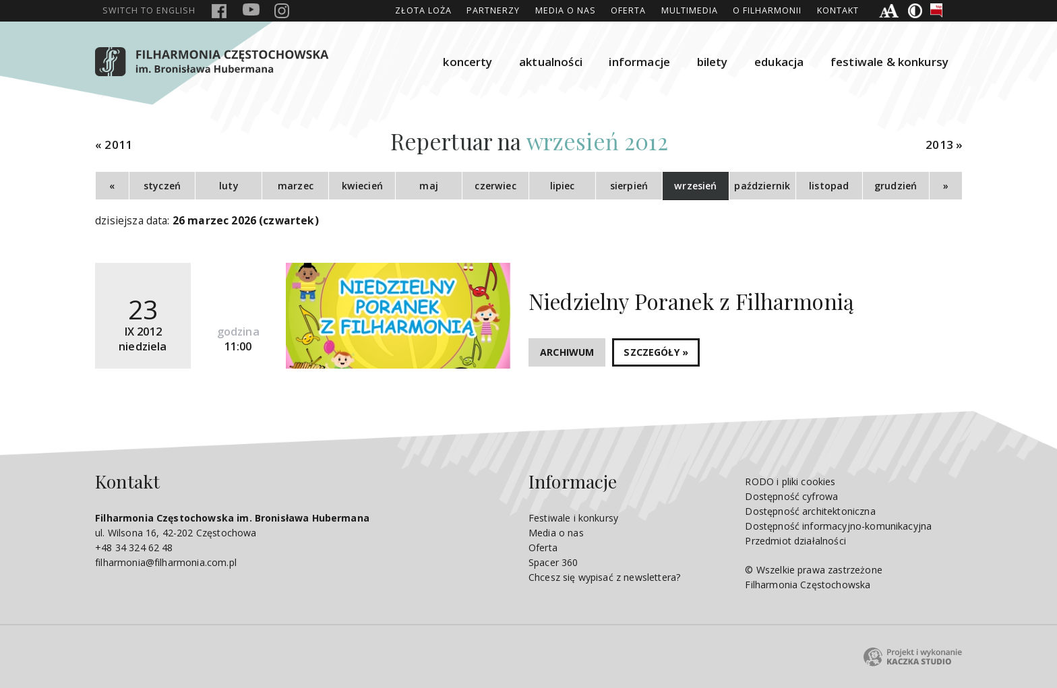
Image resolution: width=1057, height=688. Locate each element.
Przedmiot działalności (795, 540)
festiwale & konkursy (889, 61)
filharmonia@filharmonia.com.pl (166, 562)
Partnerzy (493, 10)
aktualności (550, 61)
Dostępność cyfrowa (791, 496)
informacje (639, 61)
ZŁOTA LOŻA (423, 10)
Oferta (628, 10)
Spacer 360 (553, 562)
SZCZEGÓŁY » (656, 352)
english (148, 10)
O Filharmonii (767, 10)
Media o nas (565, 10)
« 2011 (113, 144)
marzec (295, 185)
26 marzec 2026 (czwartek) (246, 220)
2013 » (944, 144)
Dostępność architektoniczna (810, 511)
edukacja (779, 61)
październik (762, 185)
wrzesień (695, 185)
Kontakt (838, 10)
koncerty (467, 61)
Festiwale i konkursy (573, 517)
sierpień (629, 185)
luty (229, 185)
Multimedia (689, 10)
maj (428, 185)
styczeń (162, 185)
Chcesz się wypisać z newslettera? (604, 577)
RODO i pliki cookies (790, 481)
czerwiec (495, 185)
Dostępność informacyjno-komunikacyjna (838, 526)
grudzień (895, 185)
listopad (829, 185)
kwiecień (362, 185)
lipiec (562, 185)
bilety (712, 61)
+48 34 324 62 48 (134, 547)
